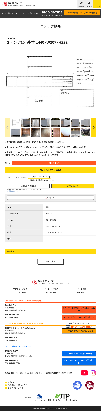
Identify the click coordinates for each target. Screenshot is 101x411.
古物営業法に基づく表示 (17, 385)
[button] (93, 127)
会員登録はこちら (12, 191)
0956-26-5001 (39, 177)
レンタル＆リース (50, 292)
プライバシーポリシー (16, 388)
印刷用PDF (50, 198)
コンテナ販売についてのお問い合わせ (82, 13)
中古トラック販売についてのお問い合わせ (79, 309)
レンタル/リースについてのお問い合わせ (79, 361)
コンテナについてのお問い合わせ (79, 354)
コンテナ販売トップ (9, 13)
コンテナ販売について (29, 13)
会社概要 (80, 292)
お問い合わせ (72, 186)
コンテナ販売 (20, 292)
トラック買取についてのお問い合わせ (79, 317)
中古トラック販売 (20, 289)
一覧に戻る (50, 261)
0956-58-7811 (52, 12)
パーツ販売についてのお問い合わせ (79, 331)
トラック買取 (80, 289)
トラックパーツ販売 (50, 289)
